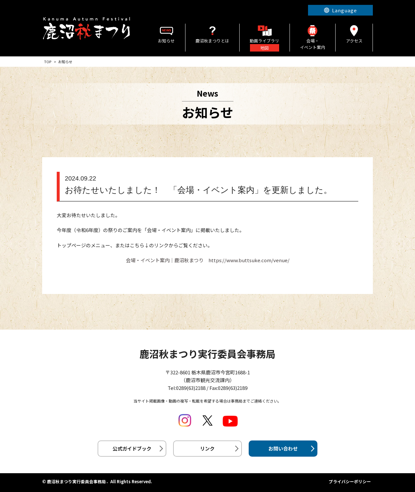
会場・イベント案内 (312, 37)
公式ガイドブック (132, 448)
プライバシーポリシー (350, 481)
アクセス (354, 34)
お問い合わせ (283, 448)
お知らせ (166, 34)
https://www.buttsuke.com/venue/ (249, 260)
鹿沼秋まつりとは (212, 34)
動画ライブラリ (264, 38)
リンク (207, 448)
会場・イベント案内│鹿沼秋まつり (165, 260)
